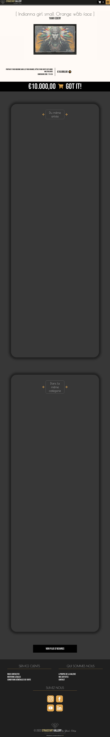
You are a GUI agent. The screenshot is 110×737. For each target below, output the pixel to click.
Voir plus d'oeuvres (55, 648)
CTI (62, 735)
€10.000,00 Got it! (55, 86)
